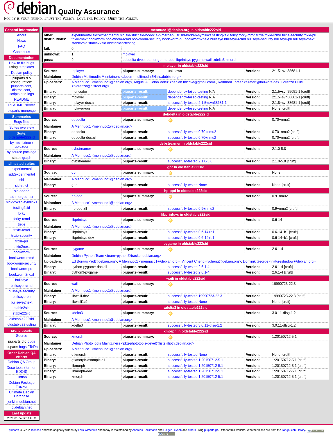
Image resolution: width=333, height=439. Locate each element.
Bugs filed (21, 122)
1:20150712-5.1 (211, 360)
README (21, 99)
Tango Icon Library (293, 430)
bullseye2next (21, 302)
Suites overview (21, 127)
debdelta (129, 60)
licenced (36, 430)
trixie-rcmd (21, 230)
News (21, 41)
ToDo (33, 347)
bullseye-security (22, 291)
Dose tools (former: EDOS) (21, 369)
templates (26, 67)
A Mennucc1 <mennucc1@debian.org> (102, 82)
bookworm (22, 252)
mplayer (129, 54)
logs (30, 94)
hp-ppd (169, 60)
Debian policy (21, 73)
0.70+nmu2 (207, 132)
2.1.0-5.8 (205, 161)
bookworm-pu (21, 269)
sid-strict (21, 185)
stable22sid (21, 313)
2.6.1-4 (204, 267)
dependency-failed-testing (188, 91)
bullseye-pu (22, 297)
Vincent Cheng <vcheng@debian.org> (211, 261)
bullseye (21, 280)
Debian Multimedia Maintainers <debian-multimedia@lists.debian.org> (126, 76)
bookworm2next (21, 274)
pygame (198, 60)
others (192, 430)
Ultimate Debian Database (21, 394)
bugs (31, 341)
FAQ (21, 46)
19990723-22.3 (210, 296)
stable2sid (21, 308)
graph (26, 158)
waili (209, 60)
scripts (14, 94)
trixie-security (21, 235)
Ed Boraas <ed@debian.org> (94, 261)
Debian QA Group (21, 362)
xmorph (231, 60)
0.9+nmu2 (206, 208)
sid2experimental (21, 174)
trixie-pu (21, 241)
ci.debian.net (22, 407)
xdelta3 (219, 60)
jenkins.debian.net (21, 401)
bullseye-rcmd (22, 286)
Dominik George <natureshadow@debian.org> (279, 261)
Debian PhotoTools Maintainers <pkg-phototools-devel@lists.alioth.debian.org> (133, 343)
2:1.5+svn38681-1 (213, 103)
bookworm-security (21, 263)
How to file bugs (21, 63)
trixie (21, 224)
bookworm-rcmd (21, 258)
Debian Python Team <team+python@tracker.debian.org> (116, 256)
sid (21, 180)
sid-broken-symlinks (21, 202)
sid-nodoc (21, 191)
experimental (22, 169)
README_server (21, 105)
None (203, 185)
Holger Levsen (172, 430)
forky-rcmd (21, 219)
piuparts (14, 430)
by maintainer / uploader (21, 144)
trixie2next (22, 247)
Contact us (21, 52)
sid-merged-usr (22, 197)
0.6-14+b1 (207, 232)
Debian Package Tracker (21, 384)
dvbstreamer (147, 60)
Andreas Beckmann (144, 430)
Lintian (21, 377)
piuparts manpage (21, 110)
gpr (160, 60)
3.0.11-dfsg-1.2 (210, 325)
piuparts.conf (21, 86)
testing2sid (21, 208)
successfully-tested (182, 103)
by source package (21, 152)
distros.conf (21, 90)
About (21, 35)
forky (21, 213)
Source (21, 336)
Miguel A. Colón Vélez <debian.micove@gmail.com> (175, 82)
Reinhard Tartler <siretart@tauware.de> (248, 82)
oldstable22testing (21, 324)
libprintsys (183, 60)
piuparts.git (211, 430)
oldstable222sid (21, 137)
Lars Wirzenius (87, 430)
